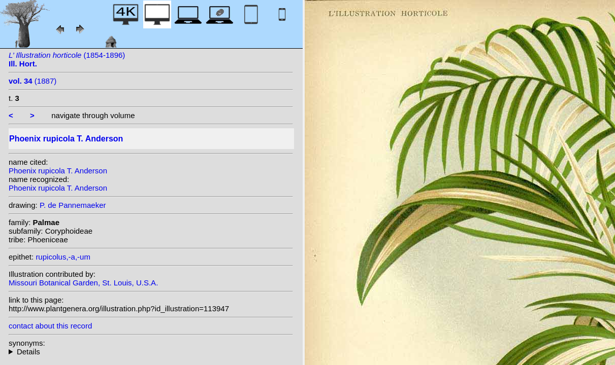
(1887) (32, 81)
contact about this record (50, 325)
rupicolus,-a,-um (63, 256)
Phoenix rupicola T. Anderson (58, 170)
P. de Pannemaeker (73, 205)
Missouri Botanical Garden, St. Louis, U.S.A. (83, 282)
